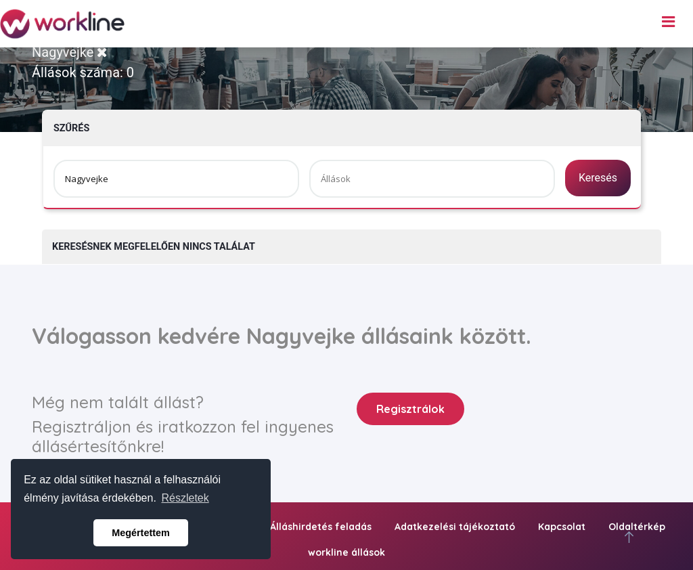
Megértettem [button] (141, 532)
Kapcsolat (561, 527)
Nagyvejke (70, 52)
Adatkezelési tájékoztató (455, 527)
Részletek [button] (185, 498)
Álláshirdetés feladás (321, 527)
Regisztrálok (410, 409)
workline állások (346, 552)
